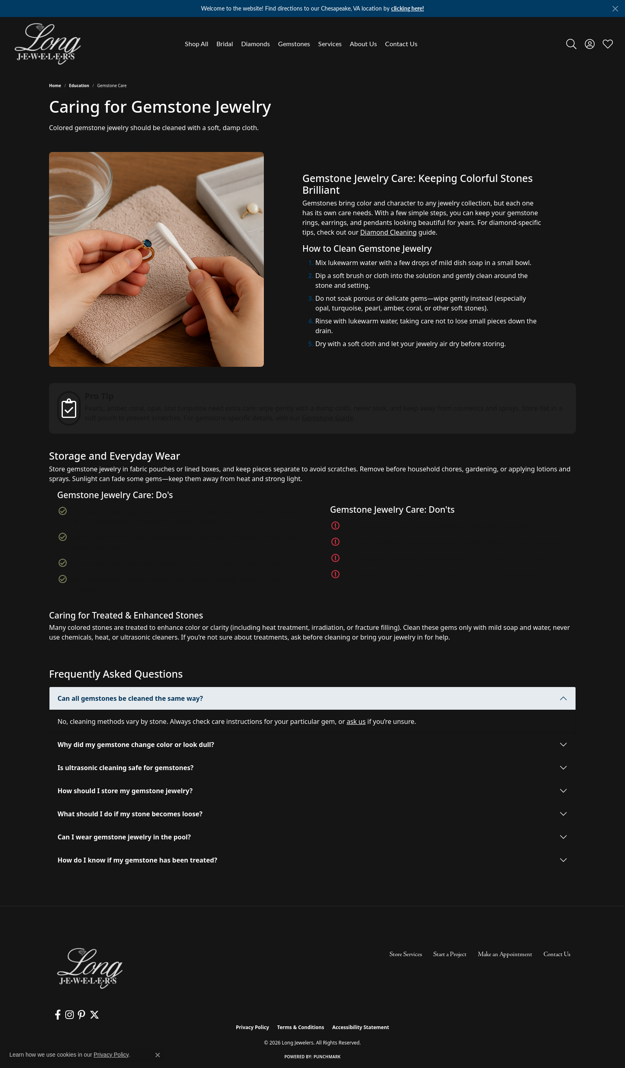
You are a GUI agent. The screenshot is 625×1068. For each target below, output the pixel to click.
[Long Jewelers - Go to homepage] (89, 968)
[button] (571, 44)
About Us (363, 43)
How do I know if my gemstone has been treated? (137, 860)
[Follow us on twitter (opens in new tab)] (93, 1015)
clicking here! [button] (407, 8)
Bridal (224, 43)
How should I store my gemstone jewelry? (125, 790)
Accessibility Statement (360, 1027)
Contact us (277, 579)
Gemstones (294, 43)
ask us (356, 721)
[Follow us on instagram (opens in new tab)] (69, 1015)
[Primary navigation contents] (301, 44)
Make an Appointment (505, 954)
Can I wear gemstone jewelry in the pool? (124, 837)
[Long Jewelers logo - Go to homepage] (47, 44)
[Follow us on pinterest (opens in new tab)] (81, 1015)
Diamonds (255, 43)
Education (79, 85)
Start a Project (450, 954)
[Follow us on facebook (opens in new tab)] (58, 1015)
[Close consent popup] (157, 1055)
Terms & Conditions (300, 1027)
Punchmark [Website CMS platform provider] (327, 1056)
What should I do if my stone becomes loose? (130, 813)
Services (330, 43)
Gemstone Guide (327, 417)
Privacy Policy (252, 1027)
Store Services (406, 954)
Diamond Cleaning (388, 232)
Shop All (196, 43)
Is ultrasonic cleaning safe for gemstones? (125, 767)
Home (55, 85)
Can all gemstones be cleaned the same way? (130, 698)
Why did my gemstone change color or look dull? (136, 744)
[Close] (615, 9)
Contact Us (401, 43)
